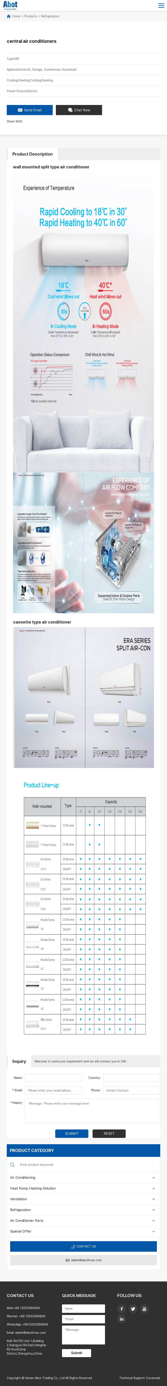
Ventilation (18, 1199)
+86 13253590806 (26, 1308)
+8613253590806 (35, 1324)
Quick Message (79, 1295)
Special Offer (20, 1231)
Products (30, 16)
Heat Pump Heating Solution (33, 1188)
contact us (20, 1295)
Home (16, 16)
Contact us (83, 1246)
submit (72, 1134)
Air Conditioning (22, 1178)
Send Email (30, 110)
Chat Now (79, 110)
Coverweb (153, 1378)
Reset (109, 1134)
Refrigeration (50, 16)
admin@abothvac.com (84, 1260)
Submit (76, 1353)
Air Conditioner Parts (26, 1221)
